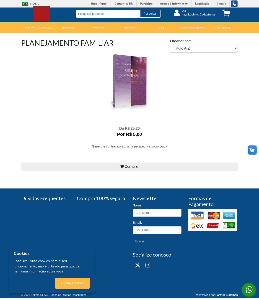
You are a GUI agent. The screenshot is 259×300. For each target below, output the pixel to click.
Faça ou (198, 14)
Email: (137, 222)
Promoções (129, 27)
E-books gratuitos (222, 27)
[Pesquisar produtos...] (108, 14)
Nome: (138, 205)
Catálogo (160, 27)
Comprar (129, 166)
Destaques (98, 27)
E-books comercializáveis (191, 27)
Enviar (140, 241)
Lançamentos (68, 27)
